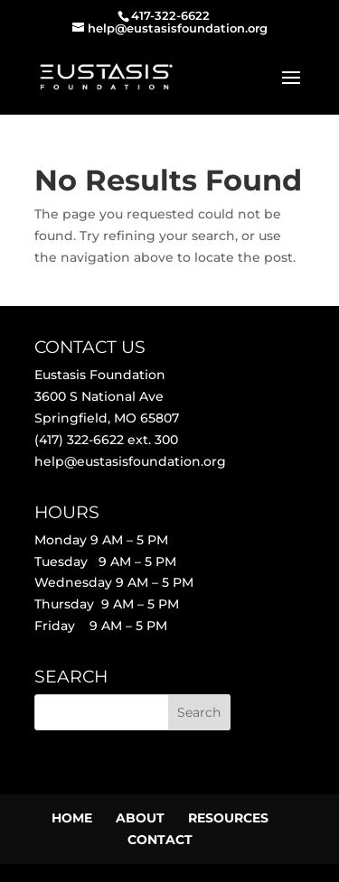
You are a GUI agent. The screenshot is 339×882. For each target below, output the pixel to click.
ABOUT (140, 818)
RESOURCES (228, 818)
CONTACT (160, 839)
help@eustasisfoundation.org (130, 461)
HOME (72, 818)
